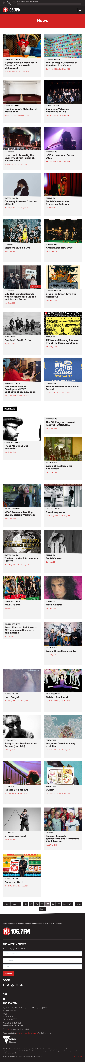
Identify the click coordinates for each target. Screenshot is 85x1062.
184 (70, 904)
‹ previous (15, 904)
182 (58, 904)
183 (64, 904)
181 (53, 904)
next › (79, 904)
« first (6, 904)
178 (36, 904)
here (8, 1029)
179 (42, 904)
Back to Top (78, 1056)
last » (42, 909)
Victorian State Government (27, 1033)
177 (31, 904)
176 (26, 904)
